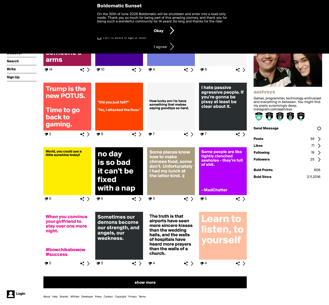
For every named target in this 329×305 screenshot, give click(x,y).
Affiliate (74, 296)
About (46, 296)
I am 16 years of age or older (125, 37)
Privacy (132, 296)
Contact (108, 296)
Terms (142, 296)
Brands (64, 296)
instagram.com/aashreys (273, 109)
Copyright (120, 296)
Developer (87, 296)
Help (55, 296)
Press (98, 296)
